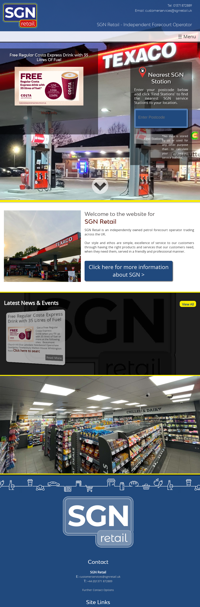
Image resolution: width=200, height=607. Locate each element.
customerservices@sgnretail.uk (168, 11)
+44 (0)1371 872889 (99, 581)
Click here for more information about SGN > (129, 270)
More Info (49, 113)
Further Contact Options (98, 590)
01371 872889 (182, 5)
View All (188, 304)
